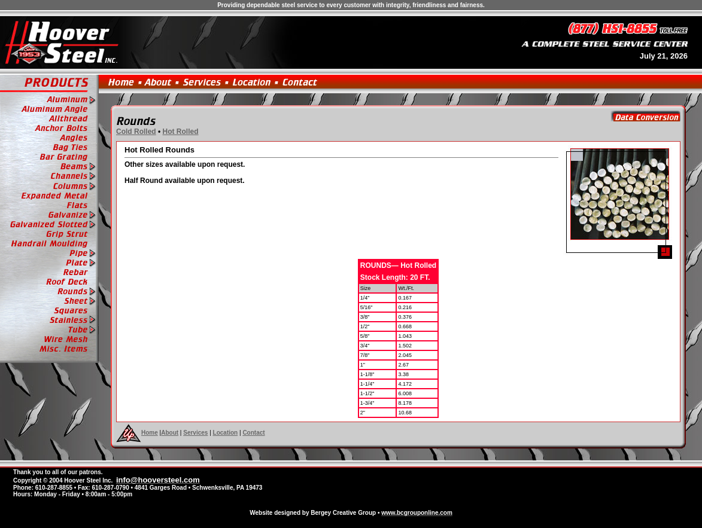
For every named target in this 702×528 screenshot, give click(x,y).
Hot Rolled (181, 131)
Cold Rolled (136, 131)
